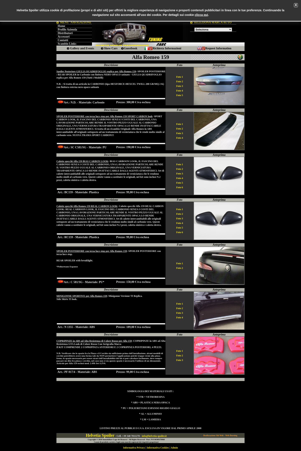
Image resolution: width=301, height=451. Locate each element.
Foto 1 (179, 76)
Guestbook (130, 48)
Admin (174, 447)
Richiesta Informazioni (167, 48)
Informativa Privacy (134, 447)
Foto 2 (179, 81)
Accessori (64, 36)
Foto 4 (179, 90)
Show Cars (110, 48)
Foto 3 (179, 86)
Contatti (63, 40)
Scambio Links (67, 43)
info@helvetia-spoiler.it (154, 435)
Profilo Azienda (67, 29)
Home (61, 26)
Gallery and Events (82, 48)
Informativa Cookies (158, 447)
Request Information (218, 48)
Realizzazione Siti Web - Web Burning (220, 435)
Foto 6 (179, 187)
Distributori (65, 33)
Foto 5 (179, 95)
